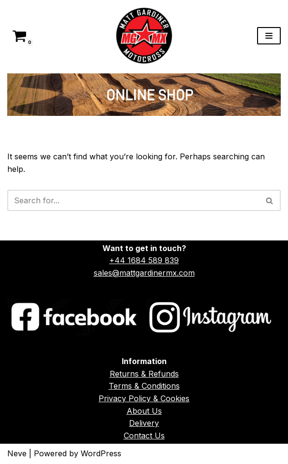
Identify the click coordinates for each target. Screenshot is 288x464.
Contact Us (144, 435)
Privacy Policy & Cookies (144, 398)
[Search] (133, 200)
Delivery (144, 423)
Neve (17, 453)
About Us (144, 411)
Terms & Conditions (144, 386)
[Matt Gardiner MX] (144, 36)
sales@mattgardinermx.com (144, 273)
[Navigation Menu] (269, 35)
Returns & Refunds (144, 374)
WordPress (101, 453)
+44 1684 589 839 (144, 260)
